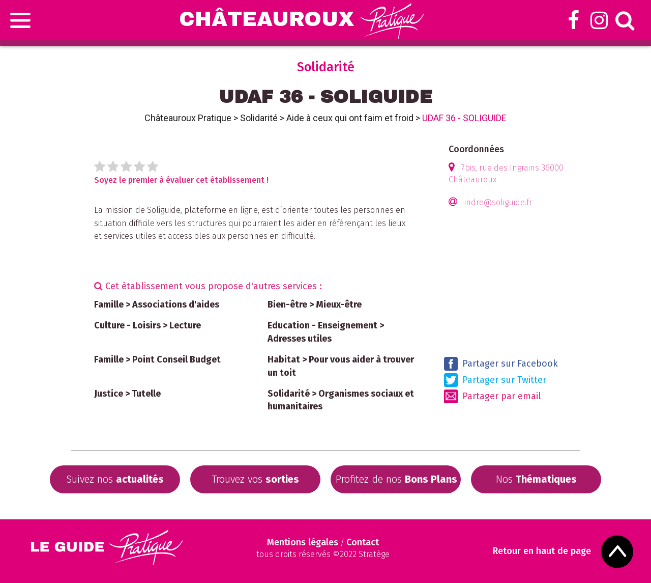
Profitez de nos (396, 479)
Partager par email (492, 396)
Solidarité (259, 118)
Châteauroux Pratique (187, 118)
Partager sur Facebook (501, 364)
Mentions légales (302, 542)
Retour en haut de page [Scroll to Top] (542, 551)
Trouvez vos (255, 479)
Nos (536, 479)
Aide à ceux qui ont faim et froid (349, 118)
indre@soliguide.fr (498, 202)
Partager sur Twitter (495, 380)
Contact (362, 542)
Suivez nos (115, 479)
